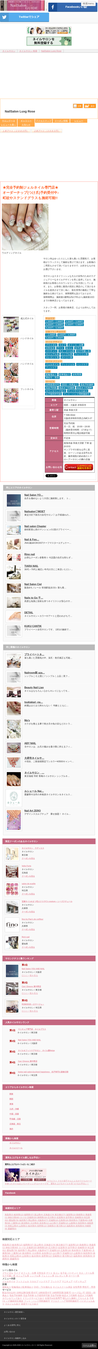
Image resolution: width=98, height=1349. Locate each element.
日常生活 (41, 1273)
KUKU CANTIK (33, 626)
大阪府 (43, 1220)
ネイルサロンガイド (29, 1345)
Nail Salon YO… (33, 495)
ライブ (17, 1273)
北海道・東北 (15, 1124)
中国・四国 (14, 1114)
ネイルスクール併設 (62, 1287)
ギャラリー (26, 120)
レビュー (78, 120)
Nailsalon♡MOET (34, 511)
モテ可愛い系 (8, 1276)
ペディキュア (79, 1281)
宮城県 (54, 1220)
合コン (56, 1273)
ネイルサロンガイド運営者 (15, 1319)
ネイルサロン (15, 1143)
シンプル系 (35, 1276)
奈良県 (44, 1223)
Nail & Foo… (31, 539)
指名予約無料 (16, 1295)
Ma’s (27, 720)
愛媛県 (12, 1228)
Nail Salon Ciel (33, 584)
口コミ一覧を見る (30, 975)
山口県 (54, 1223)
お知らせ (26, 124)
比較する (78, 106)
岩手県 (70, 1217)
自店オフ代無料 (85, 1295)
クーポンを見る (28, 858)
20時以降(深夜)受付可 (27, 1292)
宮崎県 (52, 1226)
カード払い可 (78, 1292)
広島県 (64, 1220)
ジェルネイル (8, 1281)
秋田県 (82, 1223)
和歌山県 (13, 1226)
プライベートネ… (34, 654)
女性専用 (77, 1287)
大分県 (34, 1223)
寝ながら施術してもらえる (76, 1298)
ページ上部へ (89, 1345)
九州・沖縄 (14, 1109)
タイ (23, 1217)
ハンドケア (44, 1281)
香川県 (61, 1226)
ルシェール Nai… (34, 791)
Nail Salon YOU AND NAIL (33, 969)
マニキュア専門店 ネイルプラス (32, 1029)
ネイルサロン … (34, 772)
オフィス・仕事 (28, 1273)
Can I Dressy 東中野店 (31, 986)
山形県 (23, 1226)
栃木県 (32, 1226)
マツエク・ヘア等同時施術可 (65, 1301)
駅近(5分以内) (9, 1292)
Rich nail (26, 937)
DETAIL (28, 612)
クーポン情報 (61, 120)
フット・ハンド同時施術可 (37, 1301)
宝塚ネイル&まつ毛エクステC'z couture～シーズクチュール (47, 901)
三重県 (16, 1223)
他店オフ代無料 (69, 1295)
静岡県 (42, 1217)
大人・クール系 (86, 1273)
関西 (11, 1099)
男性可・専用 (88, 1287)
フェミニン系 (47, 1276)
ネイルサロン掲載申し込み (15, 1338)
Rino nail (29, 554)
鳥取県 (9, 1214)
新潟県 (25, 1223)
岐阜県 (19, 1214)
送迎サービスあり (29, 1304)
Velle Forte (26, 866)
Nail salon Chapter (35, 526)
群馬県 (80, 1226)
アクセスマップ (43, 120)
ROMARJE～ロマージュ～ (33, 1004)
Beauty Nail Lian (34, 687)
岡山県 (32, 1220)
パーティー (72, 1273)
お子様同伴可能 (42, 1295)
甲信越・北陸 (15, 1119)
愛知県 (14, 1220)
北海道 (49, 1214)
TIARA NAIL (31, 566)
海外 (11, 1129)
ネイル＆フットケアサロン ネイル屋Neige (36, 1050)
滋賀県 (71, 1214)
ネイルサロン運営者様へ (14, 1312)
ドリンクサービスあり (33, 1298)
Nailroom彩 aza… (34, 672)
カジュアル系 (22, 1276)
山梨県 (73, 1223)
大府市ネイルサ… (34, 758)
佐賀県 (61, 1217)
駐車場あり (28, 1287)
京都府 (32, 1217)
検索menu (88, 3)
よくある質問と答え (12, 1325)
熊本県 (73, 1220)
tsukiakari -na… (33, 702)
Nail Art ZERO (32, 810)
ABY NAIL (30, 743)
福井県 (23, 1220)
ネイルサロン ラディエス (33, 848)
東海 (11, 1104)
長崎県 (79, 1217)
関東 (11, 1094)
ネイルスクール (16, 1148)
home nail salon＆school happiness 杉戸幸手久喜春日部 (43, 1072)
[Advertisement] (49, 74)
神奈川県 (14, 1217)
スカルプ (34, 1281)
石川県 (52, 1217)
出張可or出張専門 (53, 1298)
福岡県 (29, 1214)
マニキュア (67, 1281)
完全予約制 (28, 1295)
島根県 (80, 1214)
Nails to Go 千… (33, 597)
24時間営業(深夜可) (61, 1292)
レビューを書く (8, 124)
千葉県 (83, 1220)
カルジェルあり (12, 1304)
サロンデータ (8, 120)
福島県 (71, 1226)
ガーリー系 (73, 1276)
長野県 (42, 1226)
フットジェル (22, 1281)
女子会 (63, 1273)
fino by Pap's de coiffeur (32, 919)
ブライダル (7, 1273)
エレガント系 (61, 1276)
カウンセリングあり (12, 1298)
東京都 (60, 1214)
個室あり (6, 1287)
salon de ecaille (29, 884)
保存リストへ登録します (90, 107)
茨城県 (64, 1223)
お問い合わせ (9, 1332)
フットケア (55, 1281)
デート (49, 1273)
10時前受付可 (45, 1292)
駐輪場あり (17, 1287)
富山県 (38, 1214)
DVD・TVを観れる (43, 1287)
